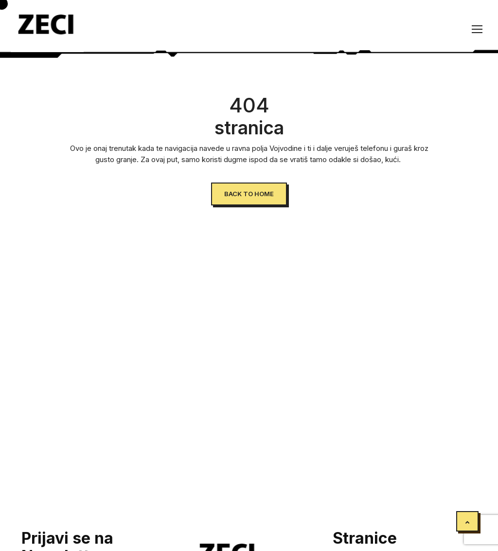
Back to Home (249, 194)
